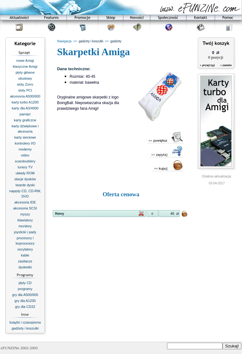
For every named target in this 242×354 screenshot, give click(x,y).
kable (25, 255)
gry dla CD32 (25, 307)
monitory (25, 226)
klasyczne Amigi (25, 66)
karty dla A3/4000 (25, 108)
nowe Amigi (25, 60)
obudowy (25, 78)
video (25, 155)
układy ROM (25, 173)
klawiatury (25, 220)
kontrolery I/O (25, 143)
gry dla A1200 (24, 301)
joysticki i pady (25, 232)
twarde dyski (25, 185)
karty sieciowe (25, 137)
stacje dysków (25, 179)
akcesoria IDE (25, 202)
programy (25, 289)
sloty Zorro (25, 84)
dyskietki (25, 267)
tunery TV (25, 167)
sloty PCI (25, 90)
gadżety (115, 41)
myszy (25, 214)
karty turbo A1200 (25, 102)
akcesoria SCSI (25, 208)
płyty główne (25, 72)
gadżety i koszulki (25, 328)
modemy (25, 149)
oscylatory (25, 249)
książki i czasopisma (25, 322)
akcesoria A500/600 (25, 96)
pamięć (24, 114)
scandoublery (25, 161)
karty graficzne (25, 120)
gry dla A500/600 (25, 295)
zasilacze (25, 261)
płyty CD (25, 283)
